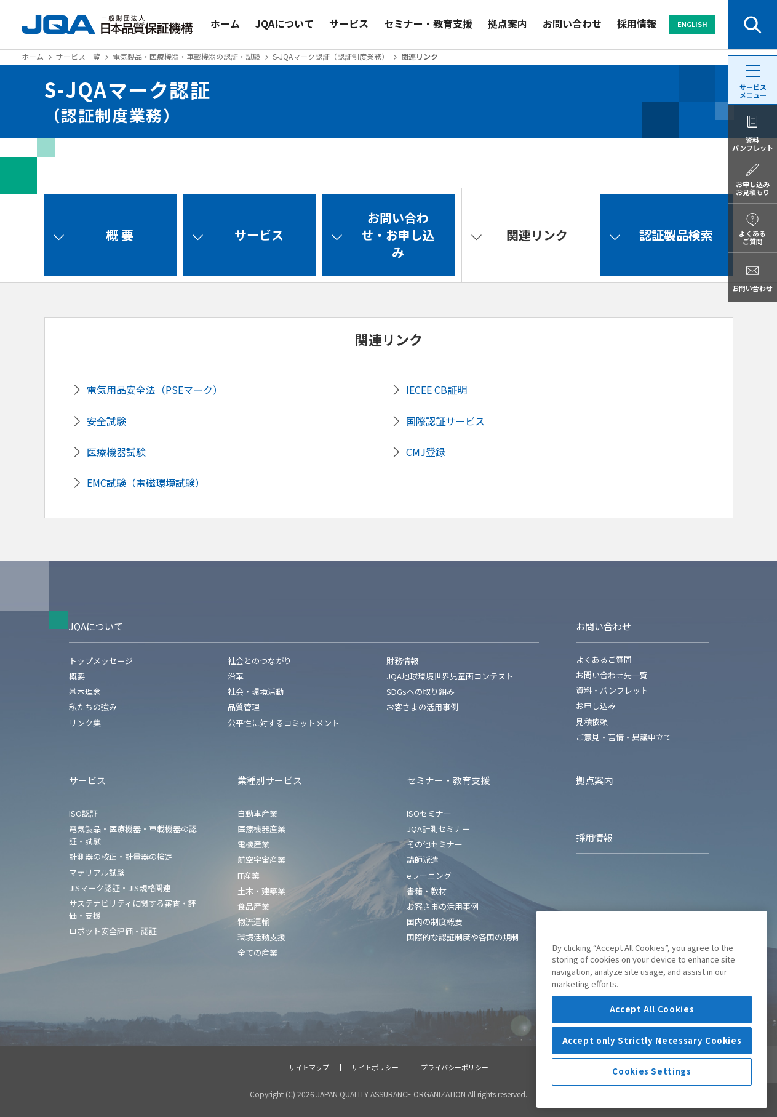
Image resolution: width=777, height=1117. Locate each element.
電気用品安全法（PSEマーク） (155, 389)
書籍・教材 (427, 891)
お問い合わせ (572, 23)
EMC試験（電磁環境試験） (146, 482)
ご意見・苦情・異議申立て (624, 737)
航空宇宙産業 (261, 859)
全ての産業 (257, 952)
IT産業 (248, 875)
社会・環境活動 (256, 691)
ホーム (225, 23)
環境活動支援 (261, 937)
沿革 (236, 676)
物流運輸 (253, 921)
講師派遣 (423, 859)
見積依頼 (592, 721)
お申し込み (596, 705)
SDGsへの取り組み (420, 691)
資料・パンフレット (612, 690)
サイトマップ (309, 1067)
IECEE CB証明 (436, 389)
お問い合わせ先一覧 (612, 675)
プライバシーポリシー (454, 1067)
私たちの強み (93, 707)
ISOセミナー (429, 813)
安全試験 (106, 421)
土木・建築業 (261, 891)
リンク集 (85, 723)
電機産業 (253, 844)
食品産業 (253, 906)
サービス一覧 (78, 56)
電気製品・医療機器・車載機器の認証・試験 (186, 56)
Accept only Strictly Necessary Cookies (652, 1099)
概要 (77, 676)
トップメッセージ (101, 661)
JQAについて (284, 23)
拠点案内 (507, 23)
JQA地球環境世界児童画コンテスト (450, 676)
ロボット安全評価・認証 (113, 931)
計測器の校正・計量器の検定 (121, 856)
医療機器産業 (261, 829)
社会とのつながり (260, 661)
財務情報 (402, 661)
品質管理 (244, 707)
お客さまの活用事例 (422, 707)
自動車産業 (257, 813)
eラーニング (429, 875)
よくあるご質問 (604, 659)
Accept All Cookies (652, 1069)
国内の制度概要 (435, 921)
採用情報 (636, 23)
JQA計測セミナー (438, 829)
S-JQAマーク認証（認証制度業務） (331, 56)
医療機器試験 (116, 451)
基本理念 (85, 691)
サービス (349, 23)
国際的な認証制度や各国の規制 (463, 937)
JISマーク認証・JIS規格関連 (120, 888)
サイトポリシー (375, 1067)
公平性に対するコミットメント (284, 723)
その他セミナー (435, 844)
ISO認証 (83, 813)
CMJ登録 (425, 451)
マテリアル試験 (97, 872)
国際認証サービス (445, 421)
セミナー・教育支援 (428, 23)
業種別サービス (269, 780)
